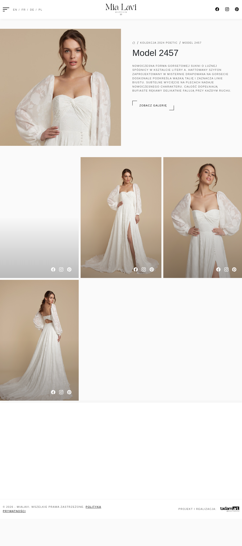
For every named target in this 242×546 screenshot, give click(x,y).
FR (24, 9)
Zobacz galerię (153, 105)
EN (15, 9)
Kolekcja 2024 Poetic (158, 42)
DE (32, 9)
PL (40, 9)
